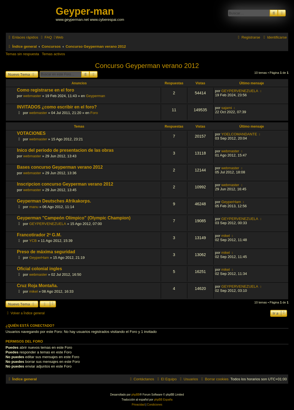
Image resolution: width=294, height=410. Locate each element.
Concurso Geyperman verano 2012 (147, 65)
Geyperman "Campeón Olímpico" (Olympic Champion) (74, 218)
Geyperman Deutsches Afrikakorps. (54, 201)
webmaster (32, 96)
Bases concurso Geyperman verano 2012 (60, 167)
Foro (94, 113)
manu (33, 207)
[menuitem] (46, 37)
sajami (226, 108)
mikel (225, 236)
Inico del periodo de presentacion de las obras (65, 150)
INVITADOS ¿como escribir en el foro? (57, 107)
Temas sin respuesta (22, 54)
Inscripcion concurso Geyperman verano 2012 (65, 184)
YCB (33, 241)
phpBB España (163, 399)
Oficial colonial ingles (39, 268)
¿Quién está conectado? (30, 326)
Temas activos (53, 54)
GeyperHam (231, 202)
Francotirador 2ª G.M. (39, 234)
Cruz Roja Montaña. (37, 285)
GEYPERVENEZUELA (239, 91)
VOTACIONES (31, 133)
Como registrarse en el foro (45, 90)
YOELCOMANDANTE (239, 134)
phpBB (135, 394)
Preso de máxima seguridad (46, 251)
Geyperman (95, 96)
